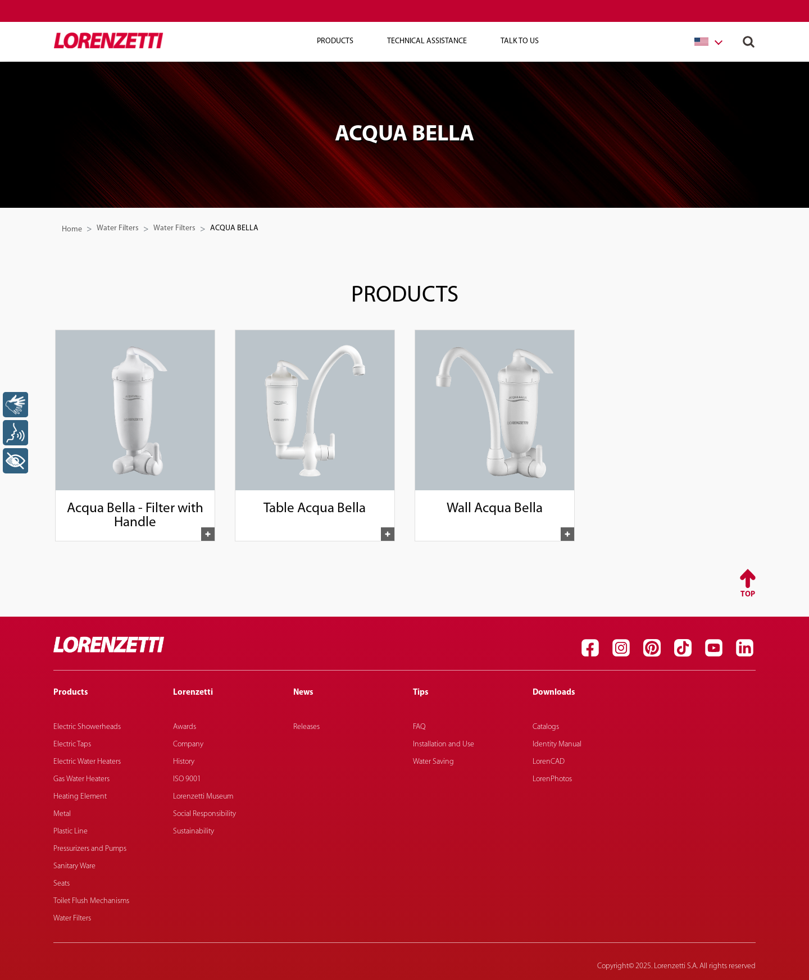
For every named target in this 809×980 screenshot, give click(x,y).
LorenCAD (549, 762)
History (183, 762)
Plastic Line (70, 831)
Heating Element (80, 796)
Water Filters (118, 228)
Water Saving (433, 762)
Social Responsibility (204, 814)
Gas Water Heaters (81, 779)
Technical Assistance (427, 41)
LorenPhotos (552, 779)
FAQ (419, 727)
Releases (306, 727)
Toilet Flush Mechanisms (91, 901)
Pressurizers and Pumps (89, 849)
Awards (184, 727)
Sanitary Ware (74, 866)
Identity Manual (557, 744)
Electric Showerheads (87, 727)
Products (335, 41)
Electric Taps (72, 744)
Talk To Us (520, 41)
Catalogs (546, 727)
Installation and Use (443, 744)
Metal (62, 814)
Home (72, 229)
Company (188, 744)
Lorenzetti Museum (203, 796)
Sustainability (193, 831)
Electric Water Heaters (87, 762)
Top (747, 594)
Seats (61, 883)
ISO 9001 (187, 779)
